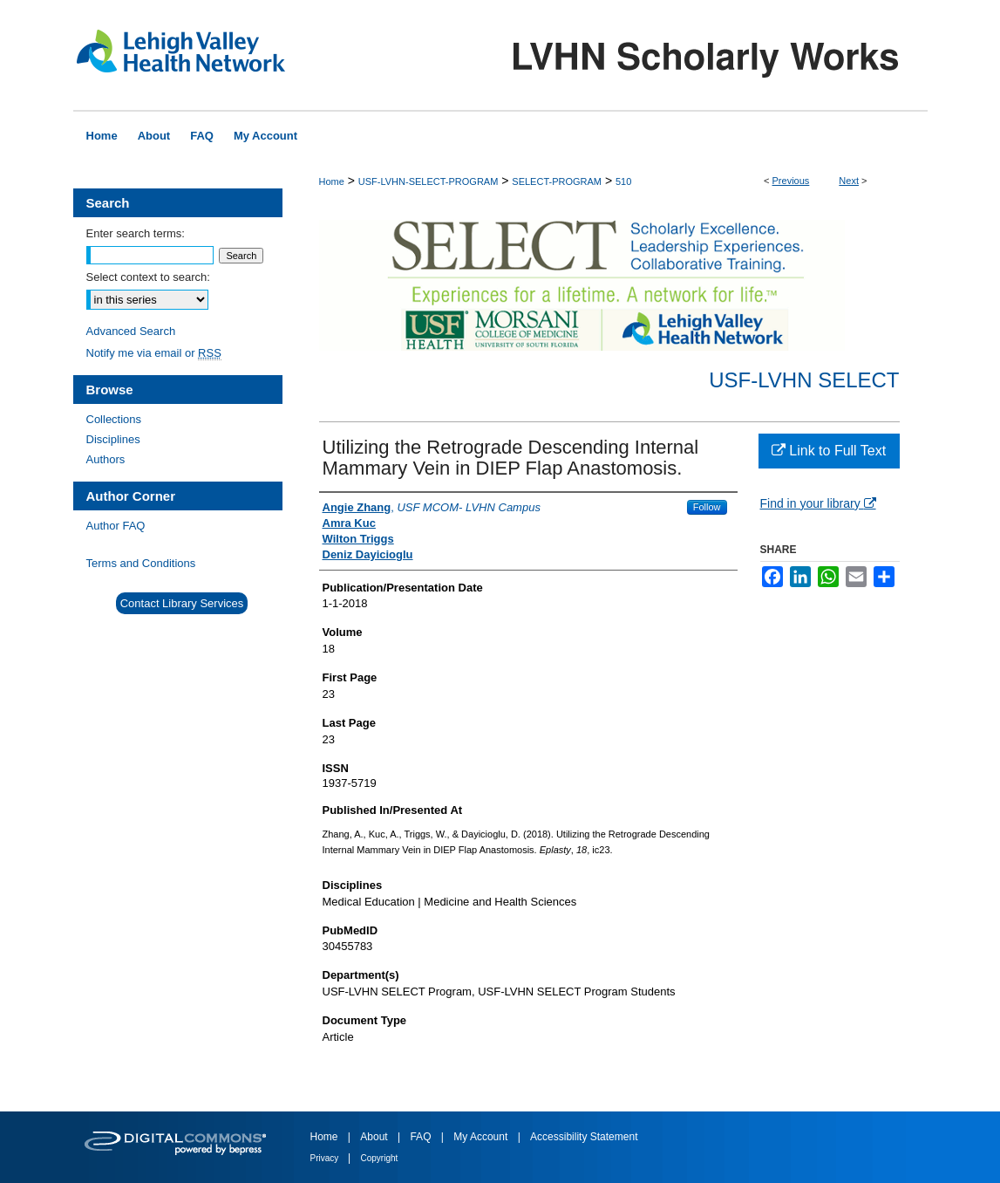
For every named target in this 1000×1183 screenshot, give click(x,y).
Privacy (326, 1158)
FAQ (421, 1137)
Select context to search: (148, 277)
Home (331, 181)
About (375, 1137)
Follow (707, 507)
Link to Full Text (829, 450)
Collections (114, 419)
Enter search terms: (135, 233)
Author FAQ (116, 525)
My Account (481, 1137)
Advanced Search (131, 331)
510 (623, 181)
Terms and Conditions (141, 563)
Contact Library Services (182, 603)
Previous (791, 180)
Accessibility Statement (583, 1137)
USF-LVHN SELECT (804, 380)
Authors (106, 459)
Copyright (379, 1158)
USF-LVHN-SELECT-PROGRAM (428, 181)
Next (849, 180)
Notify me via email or (153, 352)
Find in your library (818, 503)
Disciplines (113, 439)
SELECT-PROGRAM (557, 181)
